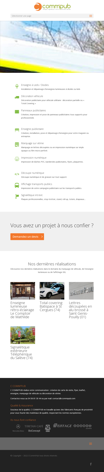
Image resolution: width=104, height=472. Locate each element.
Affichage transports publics (36, 184)
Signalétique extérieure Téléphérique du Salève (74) (21, 352)
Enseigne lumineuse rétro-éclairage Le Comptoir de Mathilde (22, 309)
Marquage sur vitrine (32, 143)
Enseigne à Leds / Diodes (35, 85)
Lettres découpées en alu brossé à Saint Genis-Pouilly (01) (80, 309)
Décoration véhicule (32, 96)
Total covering (52, 37)
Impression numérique (33, 157)
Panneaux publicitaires (33, 110)
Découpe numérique (32, 172)
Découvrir (52, 55)
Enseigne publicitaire (32, 129)
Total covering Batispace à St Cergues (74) (51, 306)
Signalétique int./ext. (32, 195)
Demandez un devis (25, 236)
